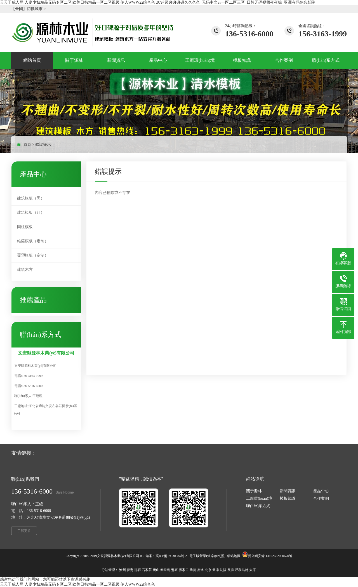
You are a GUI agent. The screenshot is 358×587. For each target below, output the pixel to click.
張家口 (184, 570)
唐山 (156, 570)
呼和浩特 (241, 570)
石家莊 (147, 570)
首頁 (27, 144)
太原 (252, 570)
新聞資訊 (287, 491)
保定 (130, 570)
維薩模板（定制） (32, 241)
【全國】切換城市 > (28, 9)
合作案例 (321, 498)
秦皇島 (165, 570)
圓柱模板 (25, 227)
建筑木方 (25, 269)
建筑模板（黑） (30, 198)
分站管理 (108, 570)
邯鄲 (137, 570)
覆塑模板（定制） (32, 255)
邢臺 (174, 570)
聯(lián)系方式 (258, 506)
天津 (215, 570)
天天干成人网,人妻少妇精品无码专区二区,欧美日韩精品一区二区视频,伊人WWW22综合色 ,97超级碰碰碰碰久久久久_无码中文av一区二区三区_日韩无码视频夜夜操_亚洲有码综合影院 (157, 2)
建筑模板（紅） (30, 212)
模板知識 (287, 498)
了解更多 (24, 531)
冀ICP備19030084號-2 (171, 556)
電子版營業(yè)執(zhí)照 (207, 556)
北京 (208, 570)
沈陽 (223, 570)
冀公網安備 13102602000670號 (270, 556)
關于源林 (254, 491)
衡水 (200, 570)
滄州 (122, 570)
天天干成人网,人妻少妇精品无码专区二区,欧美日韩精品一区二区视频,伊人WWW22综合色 (77, 584)
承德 (193, 570)
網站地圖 (234, 556)
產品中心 (321, 491)
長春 (230, 570)
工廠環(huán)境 (259, 498)
